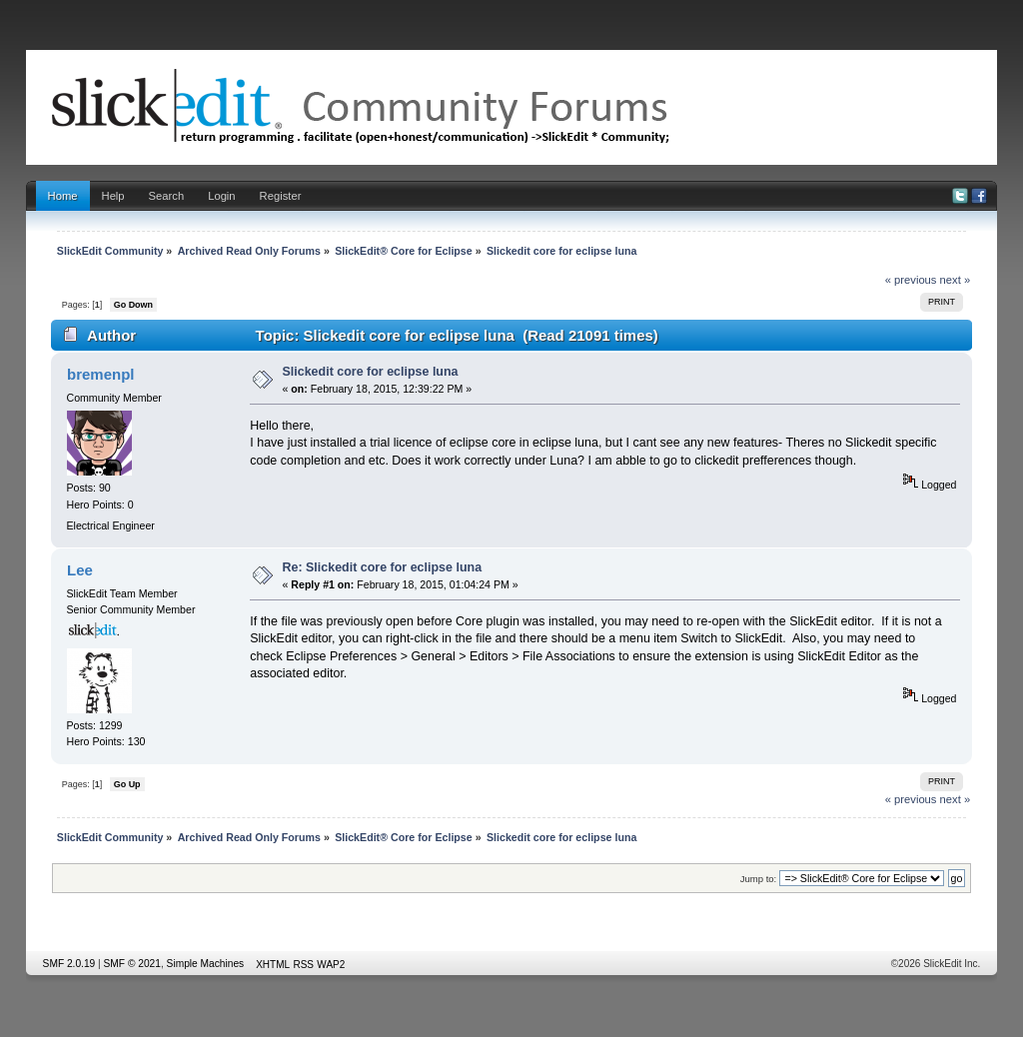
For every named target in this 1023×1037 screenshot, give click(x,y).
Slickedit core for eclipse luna (371, 372)
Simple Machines (206, 963)
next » (955, 280)
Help (113, 196)
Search (167, 196)
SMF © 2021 (132, 963)
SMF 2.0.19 (69, 963)
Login (221, 196)
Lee (80, 569)
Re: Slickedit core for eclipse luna (383, 567)
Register (281, 196)
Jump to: (758, 878)
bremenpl (100, 374)
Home (63, 196)
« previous (911, 280)
